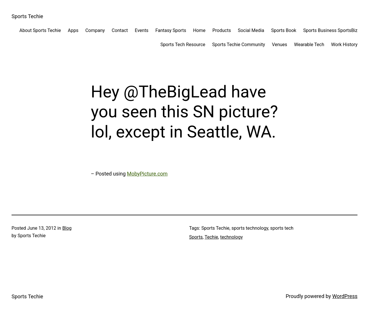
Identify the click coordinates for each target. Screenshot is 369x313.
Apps (73, 30)
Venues (279, 44)
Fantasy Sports (170, 30)
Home (199, 30)
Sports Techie (27, 16)
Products (221, 30)
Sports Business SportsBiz (330, 30)
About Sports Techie (40, 30)
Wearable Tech (309, 44)
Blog (66, 228)
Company (95, 30)
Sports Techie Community (238, 44)
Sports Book (283, 30)
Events (141, 30)
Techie (211, 237)
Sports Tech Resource (182, 44)
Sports (196, 237)
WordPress (344, 296)
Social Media (251, 30)
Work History (344, 44)
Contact (120, 30)
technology (231, 237)
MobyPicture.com (147, 174)
